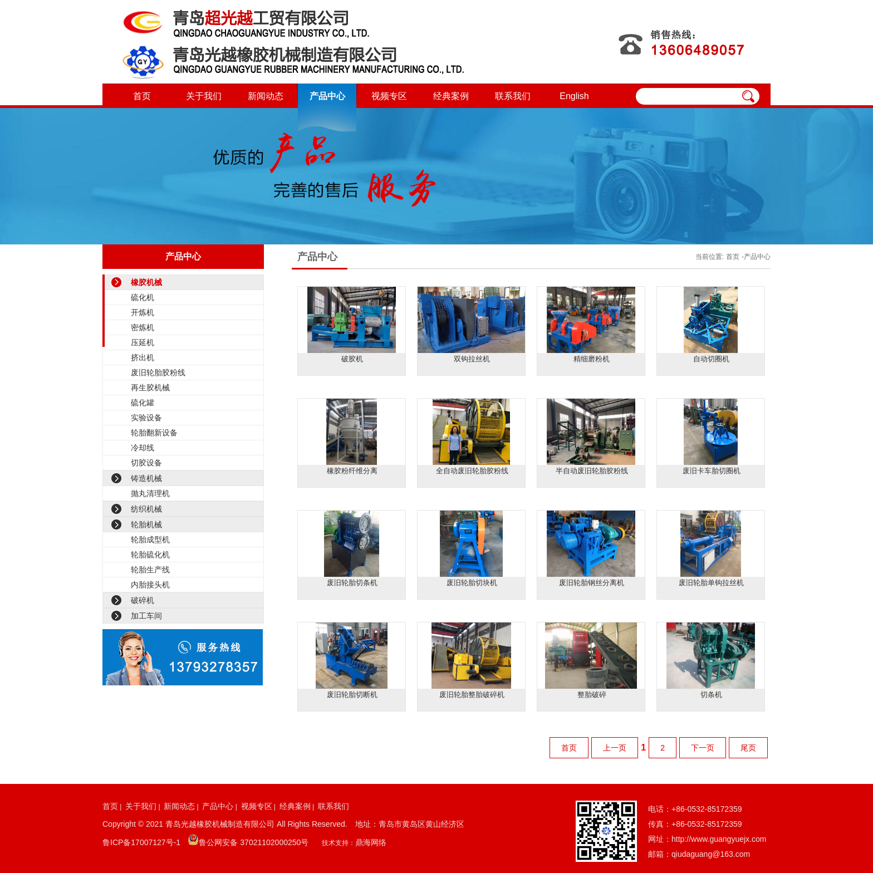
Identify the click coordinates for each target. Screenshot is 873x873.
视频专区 (389, 96)
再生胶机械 (150, 387)
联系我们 (513, 96)
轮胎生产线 (150, 569)
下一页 (702, 747)
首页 (142, 96)
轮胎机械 (146, 524)
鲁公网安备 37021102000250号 (253, 842)
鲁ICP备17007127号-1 (141, 842)
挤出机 (142, 357)
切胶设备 (146, 462)
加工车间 (146, 615)
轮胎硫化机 (150, 554)
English (574, 96)
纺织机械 (146, 508)
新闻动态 (265, 96)
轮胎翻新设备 (154, 432)
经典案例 (451, 96)
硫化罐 (142, 402)
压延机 (142, 342)
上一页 (614, 747)
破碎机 (142, 600)
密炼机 (142, 327)
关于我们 (204, 96)
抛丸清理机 (150, 493)
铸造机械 (146, 478)
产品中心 (327, 96)
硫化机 (142, 297)
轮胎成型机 (150, 539)
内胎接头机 (150, 584)
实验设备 (146, 417)
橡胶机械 (146, 282)
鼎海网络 (370, 842)
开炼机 (142, 312)
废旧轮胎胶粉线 (158, 372)
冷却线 (142, 447)
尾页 (748, 747)
